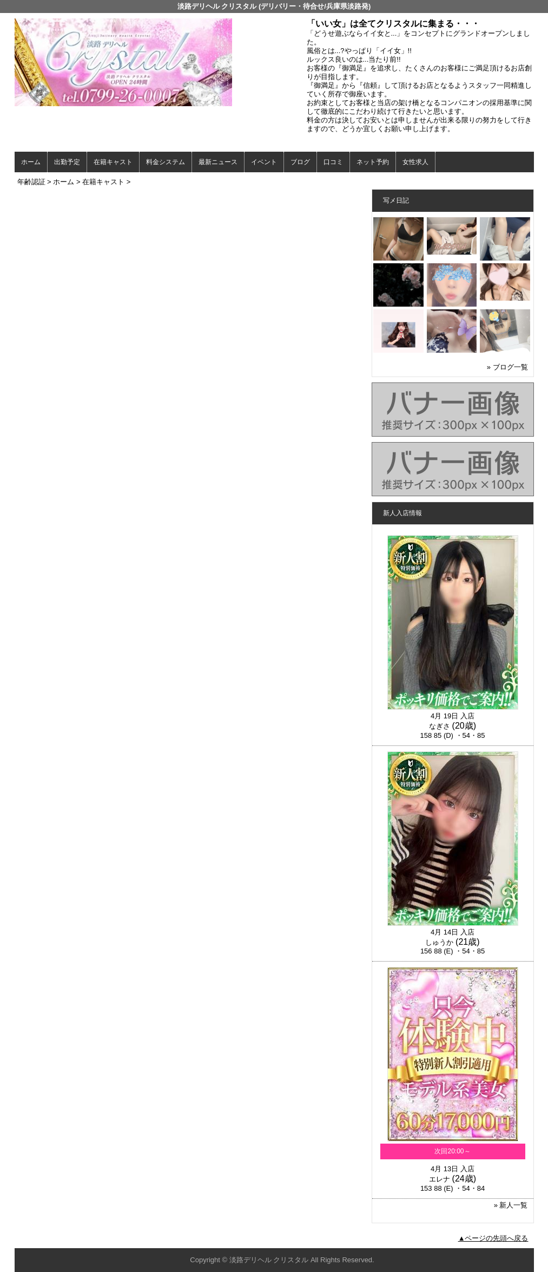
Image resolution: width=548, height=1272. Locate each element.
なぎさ (439, 726)
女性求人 (415, 162)
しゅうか (439, 942)
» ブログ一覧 (507, 367)
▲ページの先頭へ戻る (493, 1238)
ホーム (31, 162)
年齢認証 (31, 182)
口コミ (333, 162)
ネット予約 (372, 162)
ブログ (300, 162)
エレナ (439, 1179)
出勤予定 (67, 162)
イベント (264, 162)
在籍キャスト (113, 162)
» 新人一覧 (511, 1205)
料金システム (165, 162)
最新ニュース (218, 162)
